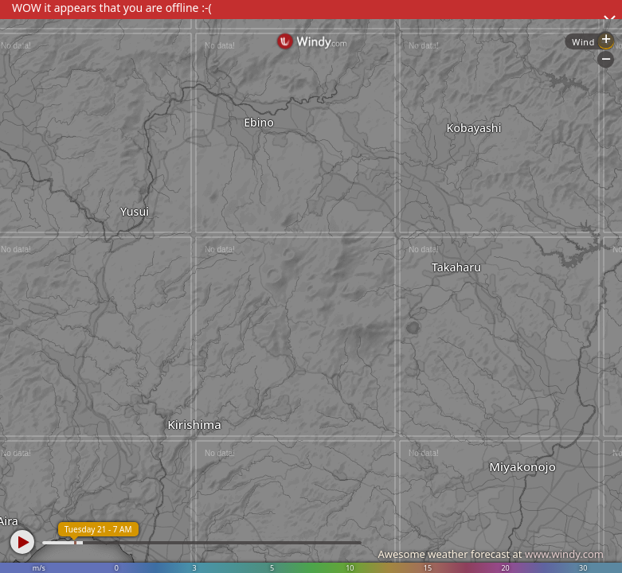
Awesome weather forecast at (491, 554)
